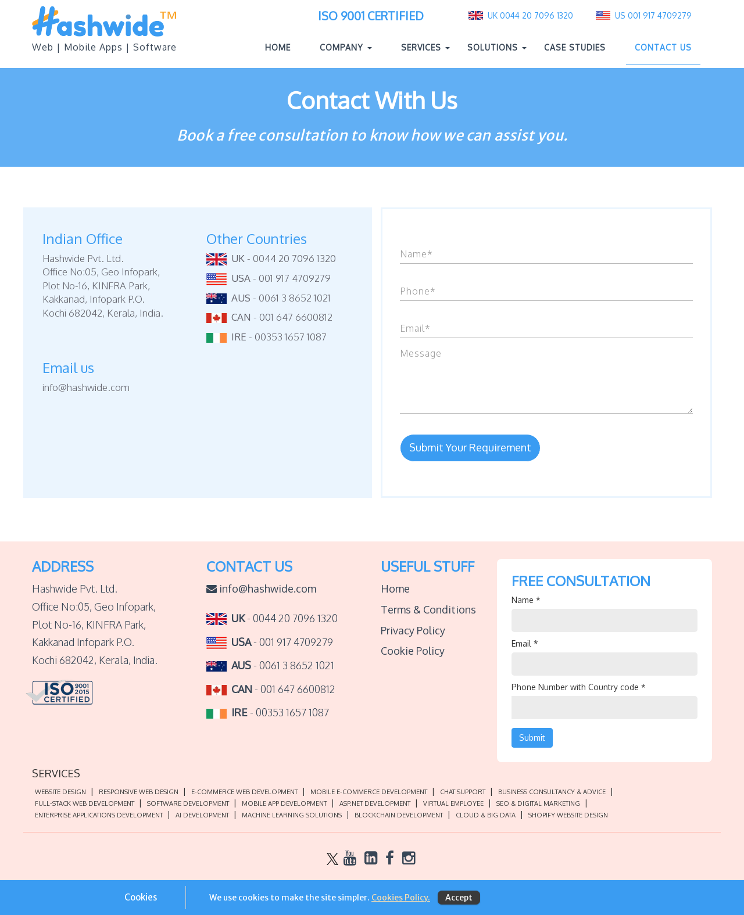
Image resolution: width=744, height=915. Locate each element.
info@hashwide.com (261, 588)
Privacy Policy (413, 630)
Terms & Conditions (428, 609)
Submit (532, 737)
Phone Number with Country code (579, 687)
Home (282, 46)
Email (525, 643)
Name (526, 600)
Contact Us (663, 47)
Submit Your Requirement (470, 447)
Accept (459, 897)
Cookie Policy (413, 650)
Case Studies (575, 47)
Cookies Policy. (400, 897)
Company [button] (346, 47)
